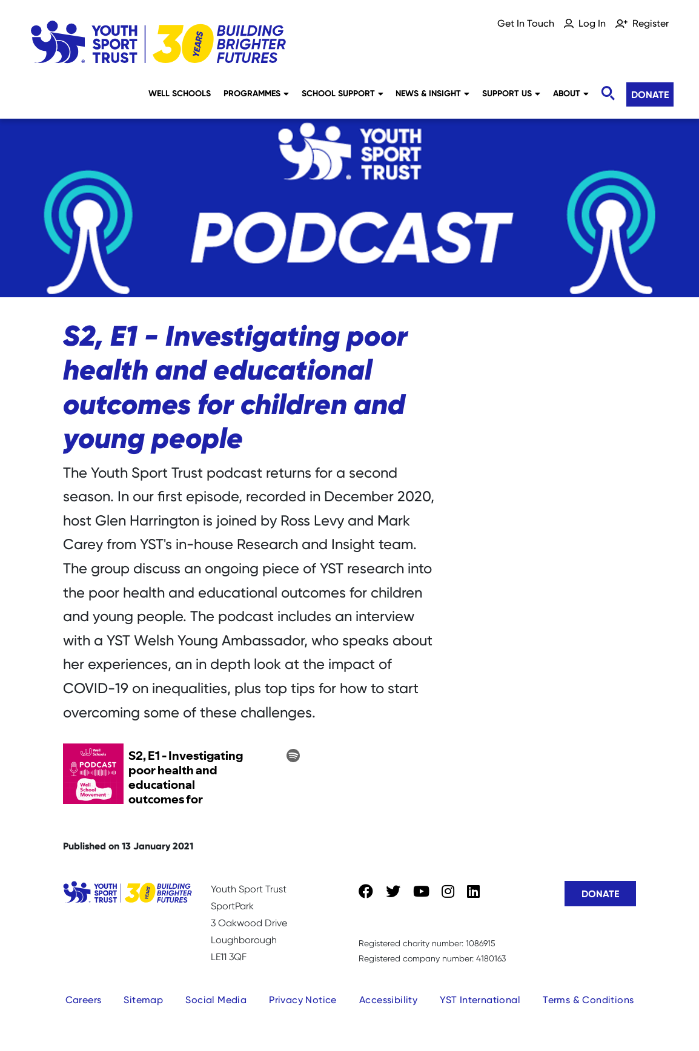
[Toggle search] (607, 93)
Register (650, 23)
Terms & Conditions (588, 1000)
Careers (83, 1000)
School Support (342, 93)
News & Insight (432, 93)
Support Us (511, 93)
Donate (650, 94)
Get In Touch (525, 23)
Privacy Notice (303, 1000)
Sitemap (143, 1000)
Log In (592, 23)
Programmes (256, 93)
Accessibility (388, 1000)
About (571, 93)
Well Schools (179, 93)
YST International (480, 1000)
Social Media (216, 1000)
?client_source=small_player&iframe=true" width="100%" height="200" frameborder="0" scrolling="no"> (184, 774)
